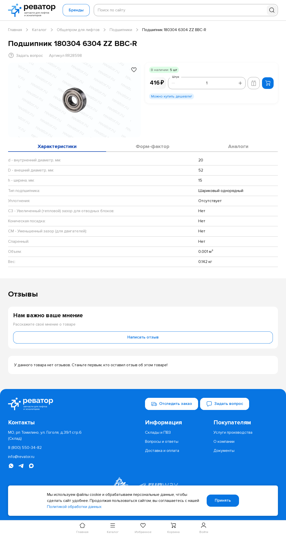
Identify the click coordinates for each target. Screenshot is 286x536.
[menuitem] (177, 422)
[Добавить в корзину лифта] (254, 83)
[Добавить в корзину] (268, 83)
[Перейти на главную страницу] (33, 10)
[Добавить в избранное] (134, 70)
